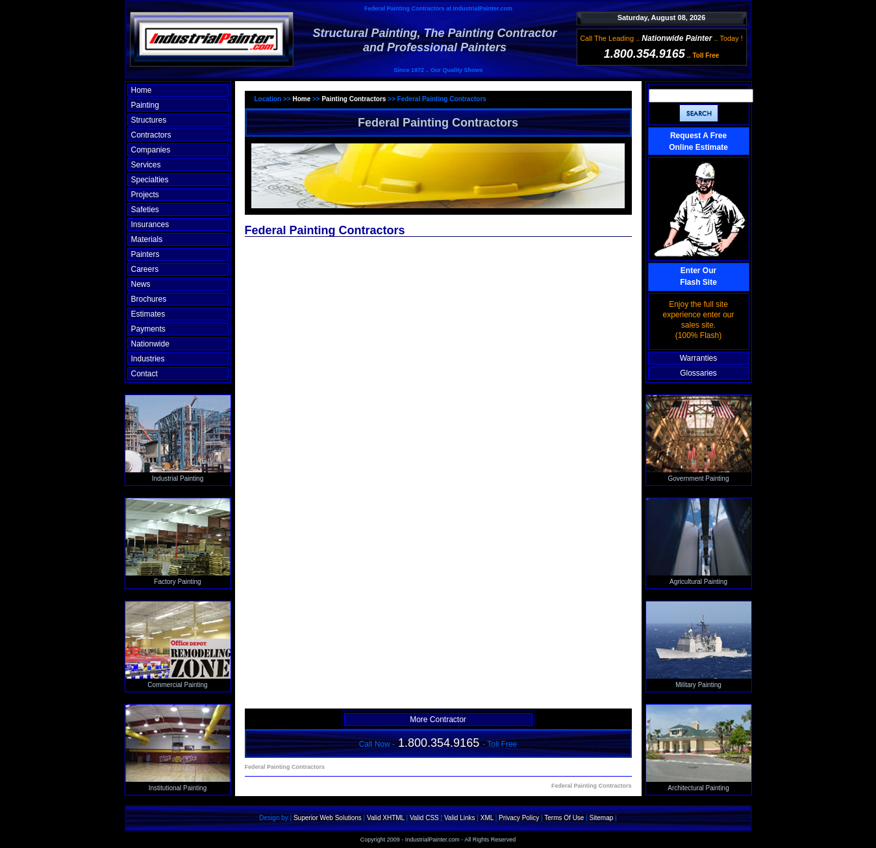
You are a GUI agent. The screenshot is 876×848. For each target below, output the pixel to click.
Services (146, 164)
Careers (145, 269)
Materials (147, 239)
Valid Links (459, 817)
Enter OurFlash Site (698, 276)
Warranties (699, 358)
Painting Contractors (353, 99)
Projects (145, 194)
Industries (148, 358)
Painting (145, 105)
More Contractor (438, 719)
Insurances (150, 224)
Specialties (150, 179)
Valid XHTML (386, 817)
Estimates (148, 314)
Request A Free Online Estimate (698, 141)
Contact (144, 373)
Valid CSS (424, 817)
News (141, 284)
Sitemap (602, 817)
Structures (149, 120)
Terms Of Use (564, 817)
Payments (148, 328)
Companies (151, 149)
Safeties (145, 209)
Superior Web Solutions (328, 817)
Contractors (151, 134)
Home (141, 90)
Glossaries (698, 373)
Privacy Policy (519, 817)
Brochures (149, 299)
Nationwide (150, 343)
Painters (145, 254)
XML (487, 817)
